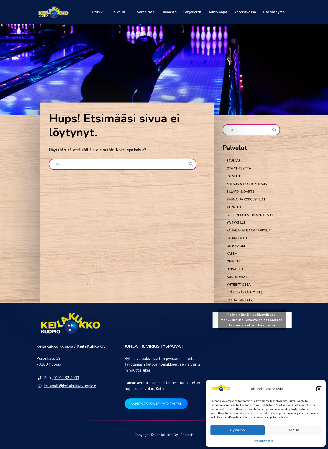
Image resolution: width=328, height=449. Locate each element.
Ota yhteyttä (274, 12)
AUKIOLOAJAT (237, 277)
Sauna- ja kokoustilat (246, 199)
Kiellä (294, 430)
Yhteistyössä (245, 12)
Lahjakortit (192, 12)
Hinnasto (169, 12)
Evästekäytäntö (263, 441)
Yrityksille (236, 223)
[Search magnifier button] (191, 164)
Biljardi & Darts (240, 192)
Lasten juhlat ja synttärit (250, 215)
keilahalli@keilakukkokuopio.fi (70, 386)
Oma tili (233, 261)
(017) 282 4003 (65, 377)
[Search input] (121, 164)
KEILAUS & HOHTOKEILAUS (247, 184)
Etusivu (98, 12)
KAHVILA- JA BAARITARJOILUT (249, 230)
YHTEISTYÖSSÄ (239, 284)
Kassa (232, 253)
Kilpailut (234, 207)
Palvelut (122, 12)
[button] (319, 389)
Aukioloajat (218, 12)
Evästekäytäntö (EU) (244, 292)
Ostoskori (236, 246)
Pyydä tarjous (239, 300)
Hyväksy (238, 430)
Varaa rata (146, 12)
